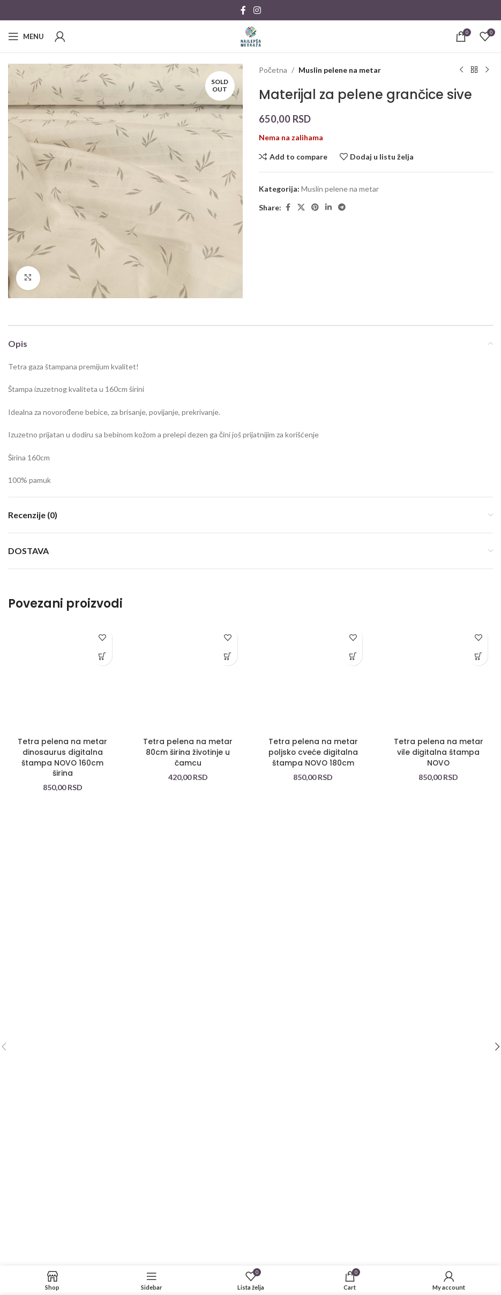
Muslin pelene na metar (339, 69)
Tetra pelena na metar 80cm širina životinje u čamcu (188, 752)
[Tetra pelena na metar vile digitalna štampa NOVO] (438, 677)
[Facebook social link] (243, 10)
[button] (102, 656)
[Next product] (486, 70)
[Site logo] (250, 35)
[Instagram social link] (257, 10)
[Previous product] (460, 70)
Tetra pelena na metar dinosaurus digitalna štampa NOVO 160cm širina (62, 757)
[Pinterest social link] (315, 207)
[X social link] (301, 207)
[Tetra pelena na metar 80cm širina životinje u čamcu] (188, 677)
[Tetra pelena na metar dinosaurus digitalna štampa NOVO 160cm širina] (62, 677)
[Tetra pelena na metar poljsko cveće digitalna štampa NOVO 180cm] (313, 677)
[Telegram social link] (342, 207)
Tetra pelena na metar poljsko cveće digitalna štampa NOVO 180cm (313, 752)
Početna (273, 69)
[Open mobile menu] (26, 36)
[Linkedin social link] (328, 207)
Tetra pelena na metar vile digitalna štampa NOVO (438, 752)
